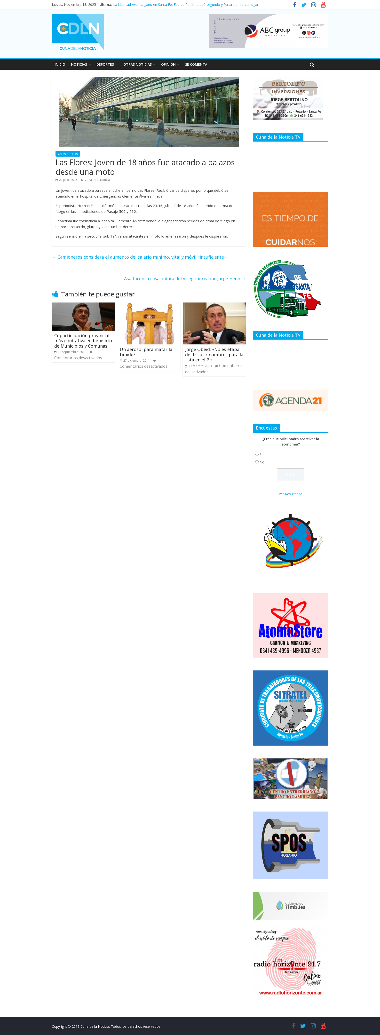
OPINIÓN (168, 64)
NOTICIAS (79, 64)
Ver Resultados (290, 494)
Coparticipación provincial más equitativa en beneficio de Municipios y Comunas (83, 341)
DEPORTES (105, 64)
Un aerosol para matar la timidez (146, 352)
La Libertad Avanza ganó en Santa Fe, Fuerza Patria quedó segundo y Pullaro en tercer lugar (185, 4)
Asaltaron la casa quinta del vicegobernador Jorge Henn (185, 278)
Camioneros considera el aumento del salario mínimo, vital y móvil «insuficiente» (139, 257)
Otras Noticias (68, 154)
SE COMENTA (196, 64)
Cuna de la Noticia (97, 180)
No (262, 462)
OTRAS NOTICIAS (137, 64)
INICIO (60, 64)
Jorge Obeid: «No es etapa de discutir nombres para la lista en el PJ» (214, 354)
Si (261, 454)
